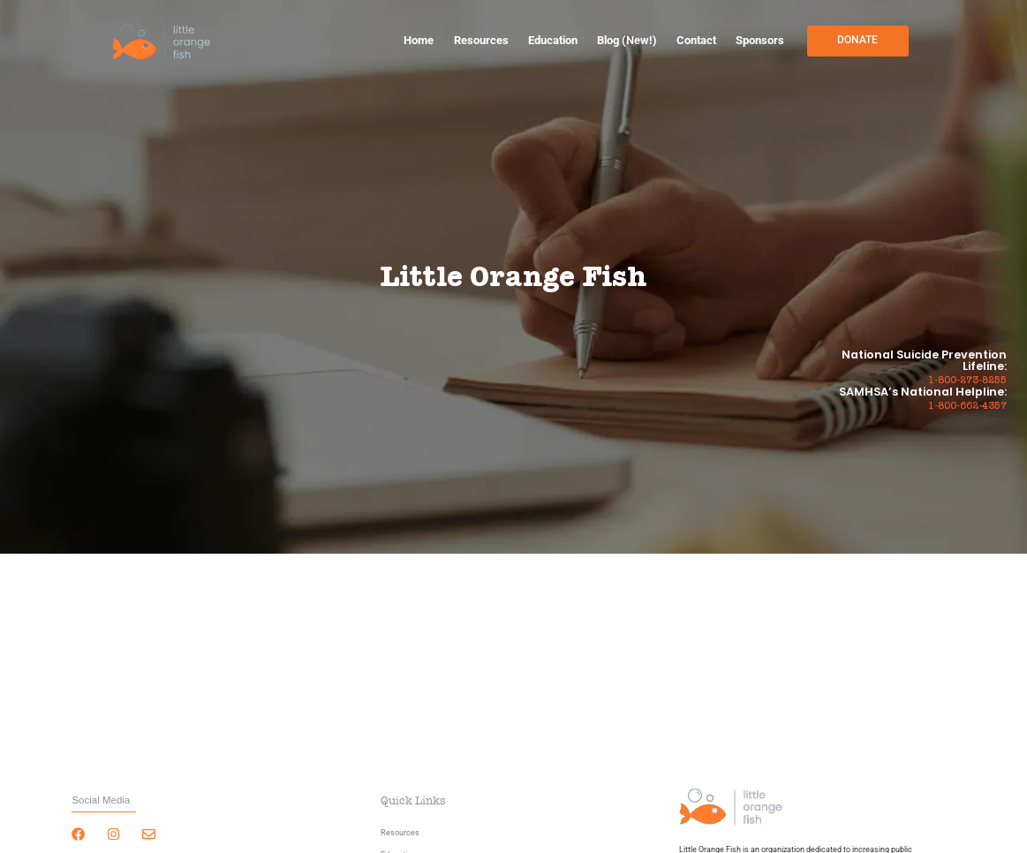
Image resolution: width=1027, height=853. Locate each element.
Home (419, 40)
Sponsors (760, 40)
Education (553, 40)
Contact (696, 40)
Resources (481, 40)
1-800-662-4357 (967, 406)
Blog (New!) (627, 40)
